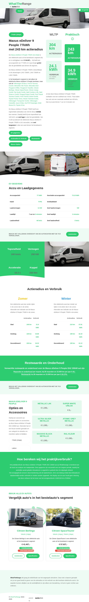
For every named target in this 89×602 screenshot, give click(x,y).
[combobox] (19, 440)
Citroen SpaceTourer (22, 90)
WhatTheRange (15, 597)
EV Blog (52, 11)
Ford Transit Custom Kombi (29, 96)
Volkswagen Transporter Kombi (19, 101)
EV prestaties (42, 11)
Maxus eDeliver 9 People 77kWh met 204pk (25, 55)
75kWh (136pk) (68, 534)
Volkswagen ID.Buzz (21, 83)
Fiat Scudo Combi (20, 92)
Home (20, 11)
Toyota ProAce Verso (16, 99)
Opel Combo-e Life (32, 92)
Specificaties (32, 556)
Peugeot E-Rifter (14, 88)
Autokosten (31, 11)
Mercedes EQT (34, 86)
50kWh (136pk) (26, 534)
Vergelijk (83, 10)
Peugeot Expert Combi (27, 94)
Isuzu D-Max (20, 103)
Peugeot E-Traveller (27, 88)
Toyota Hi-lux (20, 105)
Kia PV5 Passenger (31, 103)
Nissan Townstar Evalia (31, 99)
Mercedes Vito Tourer (21, 86)
